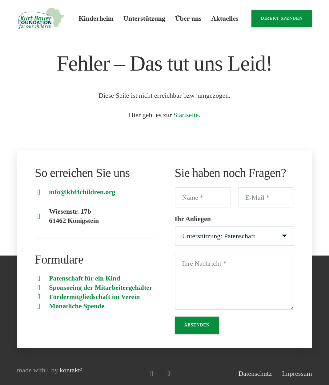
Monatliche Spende (76, 306)
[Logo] (41, 18)
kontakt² (71, 370)
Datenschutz (255, 373)
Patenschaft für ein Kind (84, 278)
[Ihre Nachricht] (235, 281)
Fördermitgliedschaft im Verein (94, 297)
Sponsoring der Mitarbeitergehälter (100, 287)
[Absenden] (197, 325)
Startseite (186, 115)
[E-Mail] (266, 197)
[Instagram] (151, 373)
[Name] (203, 197)
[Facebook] (168, 373)
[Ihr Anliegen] (235, 236)
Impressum (297, 373)
